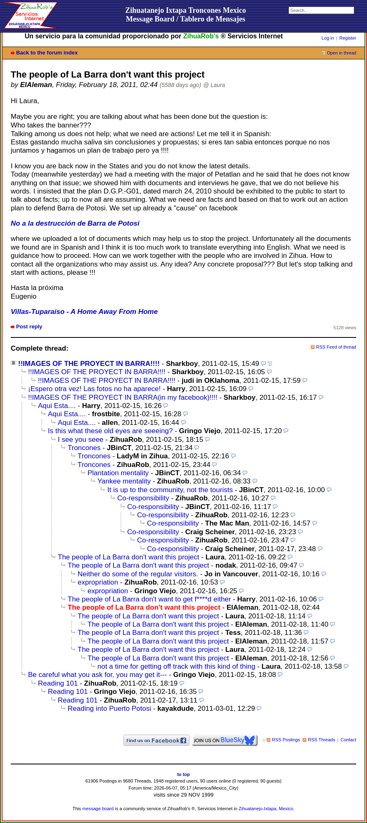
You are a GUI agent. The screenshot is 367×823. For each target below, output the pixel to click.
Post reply (29, 326)
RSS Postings (286, 739)
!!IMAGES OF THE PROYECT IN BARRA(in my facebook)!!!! (122, 397)
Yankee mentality (124, 481)
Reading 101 (58, 683)
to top (183, 774)
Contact (348, 739)
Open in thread (341, 52)
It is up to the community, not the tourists (170, 490)
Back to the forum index (47, 53)
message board (98, 808)
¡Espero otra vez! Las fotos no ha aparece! (94, 389)
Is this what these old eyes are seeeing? (110, 431)
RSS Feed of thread (336, 346)
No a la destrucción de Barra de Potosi (75, 223)
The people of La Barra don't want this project (128, 557)
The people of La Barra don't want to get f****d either (149, 599)
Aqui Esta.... (57, 406)
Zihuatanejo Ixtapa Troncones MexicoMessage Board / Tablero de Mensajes (185, 14)
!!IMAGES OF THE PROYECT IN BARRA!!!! (89, 364)
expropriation (98, 582)
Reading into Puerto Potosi (109, 708)
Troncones (84, 448)
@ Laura (214, 85)
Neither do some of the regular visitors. (138, 574)
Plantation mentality (118, 473)
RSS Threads (321, 739)
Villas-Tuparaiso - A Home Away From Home (84, 312)
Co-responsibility (143, 498)
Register (347, 37)
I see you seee (81, 439)
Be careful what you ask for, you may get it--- (97, 675)
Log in (328, 37)
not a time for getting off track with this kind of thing (176, 666)
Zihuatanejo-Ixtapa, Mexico (266, 808)
